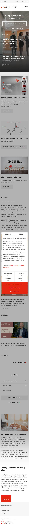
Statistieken (8, 278)
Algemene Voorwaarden (6, 505)
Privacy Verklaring (23, 1)
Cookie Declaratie (14, 265)
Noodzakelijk (8, 273)
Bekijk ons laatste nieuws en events (14, 29)
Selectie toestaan (14, 287)
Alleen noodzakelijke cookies (14, 284)
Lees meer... (6, 111)
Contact (16, 1)
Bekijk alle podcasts (19, 362)
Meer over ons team (13, 402)
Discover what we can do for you (13, 146)
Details (21, 234)
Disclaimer (3, 508)
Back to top (6, 499)
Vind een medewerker (14, 397)
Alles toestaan (14, 291)
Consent (8, 234)
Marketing (21, 278)
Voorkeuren (21, 273)
